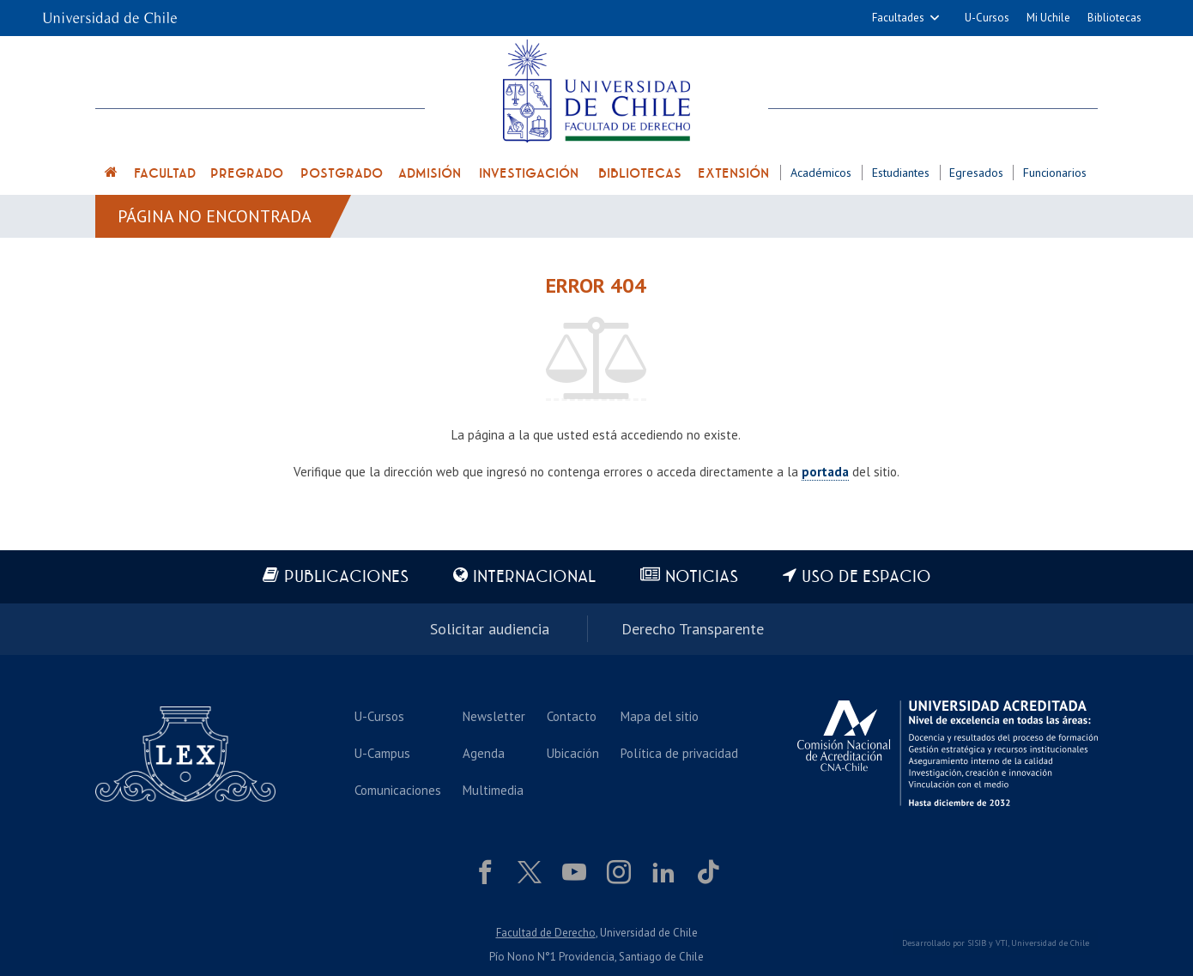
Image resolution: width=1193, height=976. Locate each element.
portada (825, 472)
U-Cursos (987, 17)
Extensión (733, 173)
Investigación (528, 173)
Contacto (571, 716)
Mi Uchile (1048, 17)
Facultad (165, 173)
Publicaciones (346, 577)
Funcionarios (1055, 172)
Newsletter (494, 716)
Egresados (976, 172)
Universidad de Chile (1050, 943)
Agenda (484, 753)
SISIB (976, 943)
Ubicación (573, 753)
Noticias (701, 577)
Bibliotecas (1114, 17)
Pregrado (246, 173)
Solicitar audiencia (489, 629)
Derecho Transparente (692, 629)
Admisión (429, 173)
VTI (1002, 943)
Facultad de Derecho (546, 932)
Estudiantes (901, 172)
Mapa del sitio (660, 716)
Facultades (898, 17)
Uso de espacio (866, 577)
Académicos (820, 172)
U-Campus (382, 753)
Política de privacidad (679, 753)
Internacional (534, 577)
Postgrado (341, 173)
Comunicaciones (397, 790)
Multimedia (493, 790)
